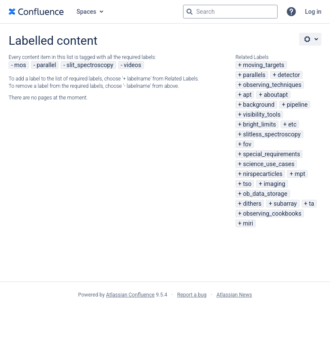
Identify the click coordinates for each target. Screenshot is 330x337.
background (259, 104)
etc (292, 124)
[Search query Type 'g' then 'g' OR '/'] (230, 12)
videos (132, 65)
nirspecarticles (262, 173)
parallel (46, 65)
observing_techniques (272, 84)
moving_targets (263, 65)
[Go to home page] (36, 12)
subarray (285, 203)
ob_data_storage (265, 193)
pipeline (297, 104)
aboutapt (276, 94)
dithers (252, 203)
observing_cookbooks (272, 213)
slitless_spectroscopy (271, 134)
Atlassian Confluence (130, 295)
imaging (274, 183)
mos (20, 65)
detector (289, 74)
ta (311, 203)
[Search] (189, 11)
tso (247, 183)
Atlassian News (234, 295)
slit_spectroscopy (90, 65)
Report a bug (191, 295)
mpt (300, 173)
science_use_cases (268, 164)
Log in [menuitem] (313, 11)
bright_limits (259, 124)
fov (247, 144)
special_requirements (271, 154)
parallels (254, 74)
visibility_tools (261, 114)
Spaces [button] (86, 11)
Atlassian (165, 313)
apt (247, 94)
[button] (291, 12)
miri (248, 223)
